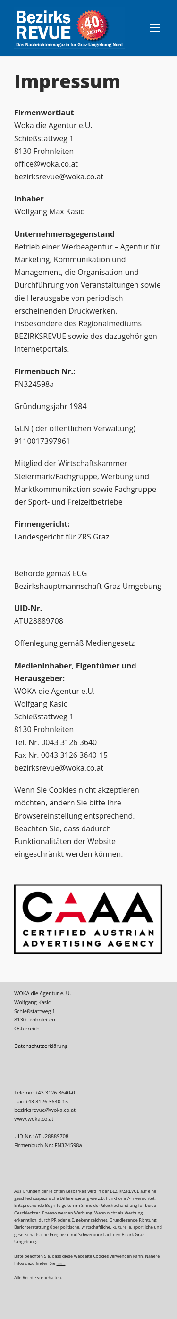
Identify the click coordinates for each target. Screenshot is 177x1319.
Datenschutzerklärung (40, 1045)
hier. (61, 1263)
